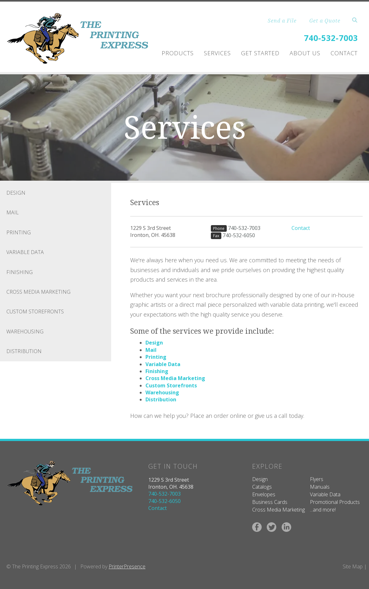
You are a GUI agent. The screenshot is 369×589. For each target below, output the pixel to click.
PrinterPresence (127, 566)
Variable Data (25, 252)
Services (217, 53)
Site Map (353, 566)
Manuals (320, 486)
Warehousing (25, 331)
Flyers (316, 479)
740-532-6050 (239, 235)
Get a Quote (324, 20)
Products (178, 53)
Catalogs (262, 486)
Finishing (19, 272)
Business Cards (269, 502)
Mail (12, 212)
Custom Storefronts (35, 311)
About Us (305, 53)
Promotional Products (335, 502)
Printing (18, 232)
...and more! (323, 509)
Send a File (282, 20)
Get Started (260, 53)
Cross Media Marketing (38, 291)
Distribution (24, 351)
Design (15, 192)
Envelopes (263, 494)
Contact (344, 53)
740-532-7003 (331, 37)
